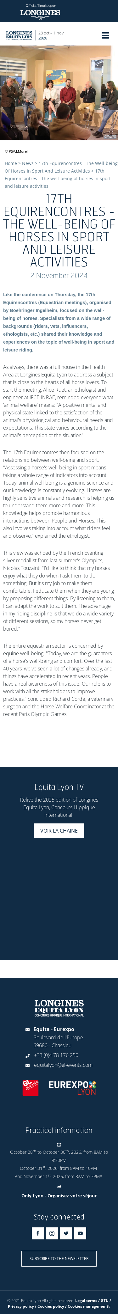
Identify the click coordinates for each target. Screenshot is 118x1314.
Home (11, 163)
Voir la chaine (59, 830)
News (28, 163)
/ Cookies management (86, 1306)
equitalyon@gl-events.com (63, 1064)
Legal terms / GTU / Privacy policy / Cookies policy (59, 1303)
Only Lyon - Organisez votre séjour (59, 1196)
